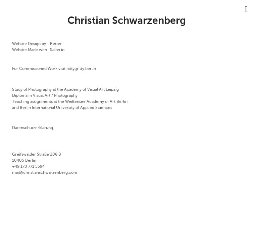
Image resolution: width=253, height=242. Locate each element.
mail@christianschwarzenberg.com (44, 173)
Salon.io (57, 50)
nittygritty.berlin (81, 69)
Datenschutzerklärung (32, 128)
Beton (55, 44)
